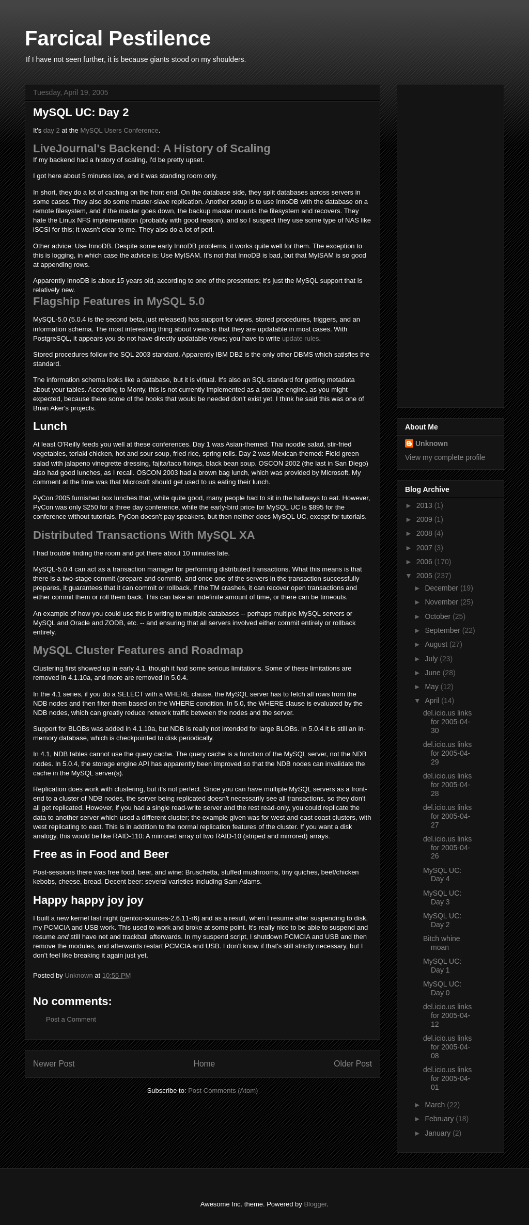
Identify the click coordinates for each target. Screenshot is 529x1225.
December (442, 588)
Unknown (431, 443)
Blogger (315, 1204)
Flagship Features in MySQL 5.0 (119, 301)
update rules (300, 338)
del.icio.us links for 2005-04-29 (447, 753)
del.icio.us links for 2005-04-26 (447, 848)
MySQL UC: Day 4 (442, 874)
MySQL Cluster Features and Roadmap (138, 650)
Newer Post (54, 1063)
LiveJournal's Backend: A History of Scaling (152, 148)
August (437, 644)
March (436, 1105)
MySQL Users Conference (119, 130)
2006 (425, 562)
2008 (425, 533)
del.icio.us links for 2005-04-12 (447, 1015)
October (439, 616)
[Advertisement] (446, 243)
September (443, 630)
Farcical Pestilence (118, 38)
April (433, 700)
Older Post (353, 1063)
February (440, 1119)
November (442, 602)
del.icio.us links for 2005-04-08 (447, 1047)
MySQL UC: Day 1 (442, 965)
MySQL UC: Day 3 (442, 897)
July (432, 659)
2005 (425, 575)
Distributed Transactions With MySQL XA (144, 535)
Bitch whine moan (441, 942)
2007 (425, 548)
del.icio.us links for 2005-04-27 (447, 816)
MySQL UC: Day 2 (442, 920)
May (432, 686)
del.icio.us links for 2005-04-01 (447, 1078)
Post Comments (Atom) (223, 1090)
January (439, 1133)
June (433, 673)
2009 (425, 519)
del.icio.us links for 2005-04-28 (447, 785)
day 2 (51, 130)
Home (204, 1063)
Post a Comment (71, 1019)
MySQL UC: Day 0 (442, 988)
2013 (425, 505)
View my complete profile (445, 457)
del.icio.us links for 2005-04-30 (447, 722)
